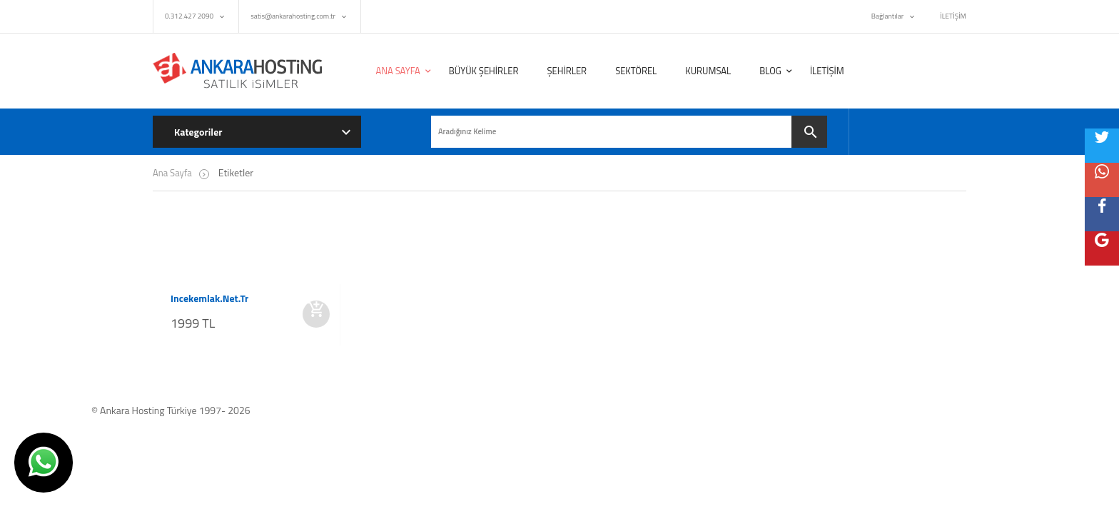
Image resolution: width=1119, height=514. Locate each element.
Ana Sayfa (172, 173)
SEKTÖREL (636, 71)
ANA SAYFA (398, 71)
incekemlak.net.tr (209, 298)
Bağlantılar (887, 16)
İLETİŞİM (953, 16)
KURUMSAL (708, 71)
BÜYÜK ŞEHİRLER (484, 71)
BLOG (770, 71)
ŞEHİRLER (567, 71)
